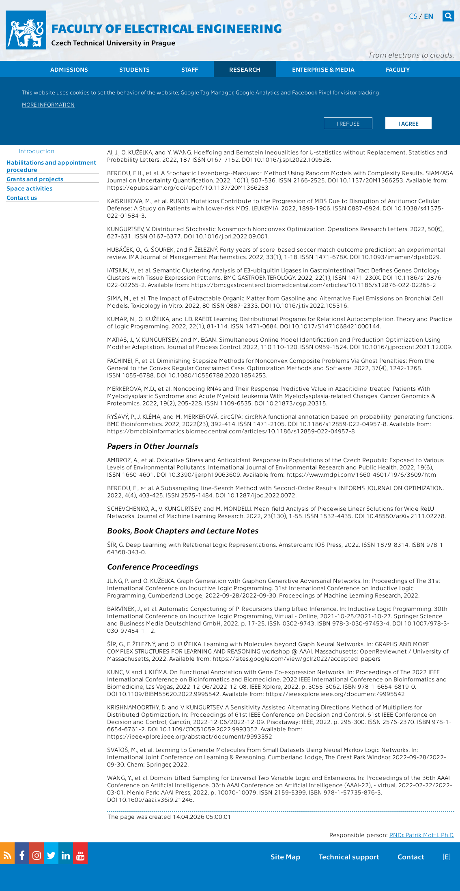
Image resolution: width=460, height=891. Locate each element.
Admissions (69, 69)
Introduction (36, 150)
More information (48, 104)
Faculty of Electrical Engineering (166, 27)
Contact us (21, 197)
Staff (189, 69)
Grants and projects (34, 178)
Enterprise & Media (323, 69)
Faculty (398, 69)
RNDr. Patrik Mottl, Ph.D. (421, 834)
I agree (408, 123)
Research (244, 69)
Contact (411, 856)
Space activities (29, 188)
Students (134, 69)
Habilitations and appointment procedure (51, 165)
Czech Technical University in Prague (113, 42)
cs (413, 15)
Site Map (285, 856)
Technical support (349, 856)
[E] (447, 856)
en (429, 15)
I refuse (348, 123)
